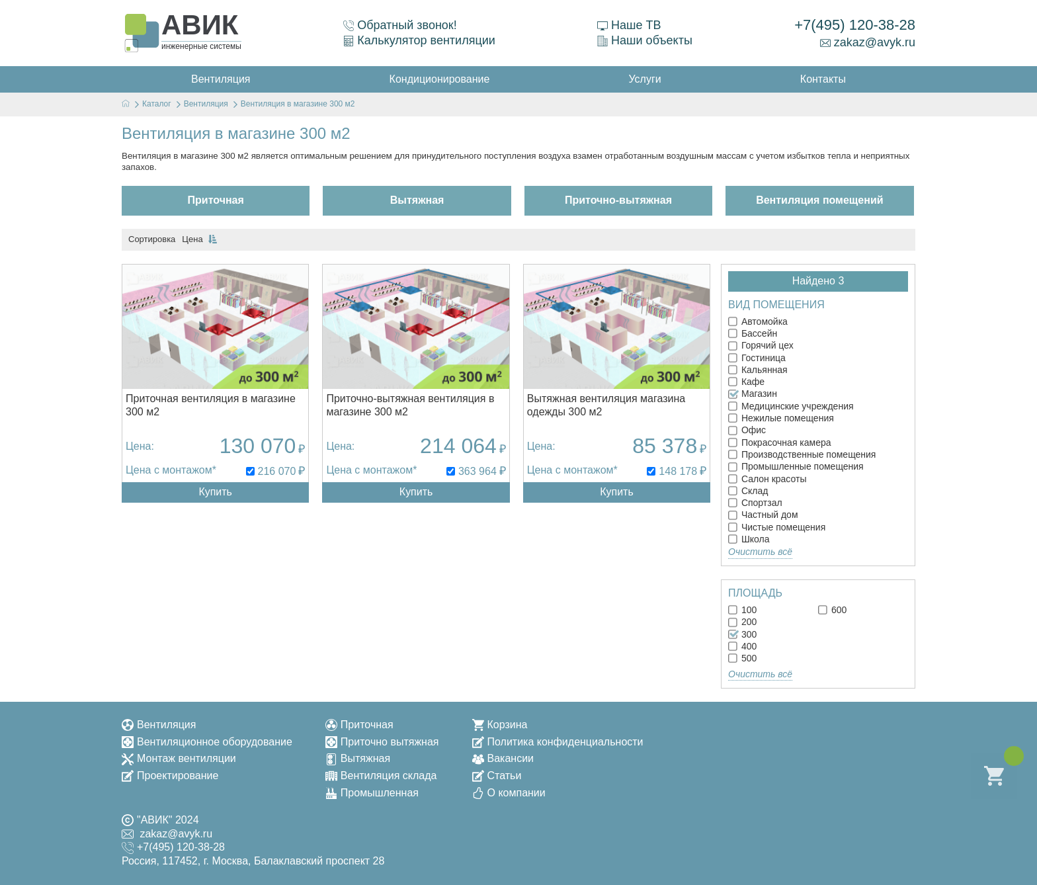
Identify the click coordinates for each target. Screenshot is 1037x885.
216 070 (277, 471)
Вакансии (503, 758)
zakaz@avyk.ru (867, 42)
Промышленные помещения (796, 466)
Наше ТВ (629, 25)
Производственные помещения (802, 454)
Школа (748, 539)
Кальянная (758, 369)
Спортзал (755, 502)
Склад (748, 490)
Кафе (746, 381)
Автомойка (758, 321)
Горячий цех (761, 345)
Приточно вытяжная (382, 741)
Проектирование (170, 775)
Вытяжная (417, 200)
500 (742, 658)
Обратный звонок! (400, 25)
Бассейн (752, 333)
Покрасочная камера (779, 442)
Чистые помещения (776, 527)
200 (742, 621)
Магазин (752, 393)
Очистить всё (760, 551)
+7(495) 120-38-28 (854, 25)
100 (742, 610)
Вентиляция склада (381, 775)
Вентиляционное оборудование (207, 741)
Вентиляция (159, 724)
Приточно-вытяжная (618, 200)
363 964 (477, 471)
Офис (747, 430)
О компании (509, 792)
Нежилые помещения (781, 418)
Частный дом (763, 514)
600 (832, 610)
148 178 (678, 471)
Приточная (216, 200)
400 (742, 646)
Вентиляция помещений (819, 200)
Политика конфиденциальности (557, 741)
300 (742, 634)
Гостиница (757, 358)
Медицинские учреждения (791, 406)
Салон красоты (767, 479)
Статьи (497, 775)
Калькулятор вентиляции (419, 40)
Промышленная (372, 792)
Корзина (500, 724)
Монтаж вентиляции (179, 758)
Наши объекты (644, 40)
